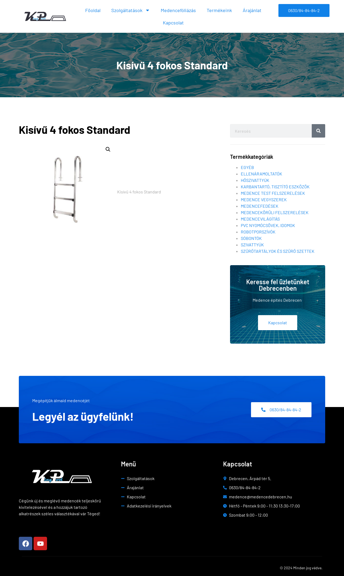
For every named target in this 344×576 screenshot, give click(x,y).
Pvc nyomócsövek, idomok (268, 225)
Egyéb (247, 167)
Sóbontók (251, 238)
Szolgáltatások (130, 10)
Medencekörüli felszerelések (275, 212)
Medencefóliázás (178, 10)
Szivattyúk (252, 244)
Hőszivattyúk (255, 180)
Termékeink (219, 10)
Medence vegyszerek (264, 199)
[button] (108, 149)
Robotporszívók (258, 231)
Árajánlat (252, 10)
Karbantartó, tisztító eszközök (275, 186)
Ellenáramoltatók (261, 173)
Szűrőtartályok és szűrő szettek (277, 251)
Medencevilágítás (260, 218)
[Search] (318, 131)
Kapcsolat (173, 23)
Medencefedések (259, 205)
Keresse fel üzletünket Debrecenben (277, 285)
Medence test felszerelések (273, 193)
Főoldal (93, 10)
